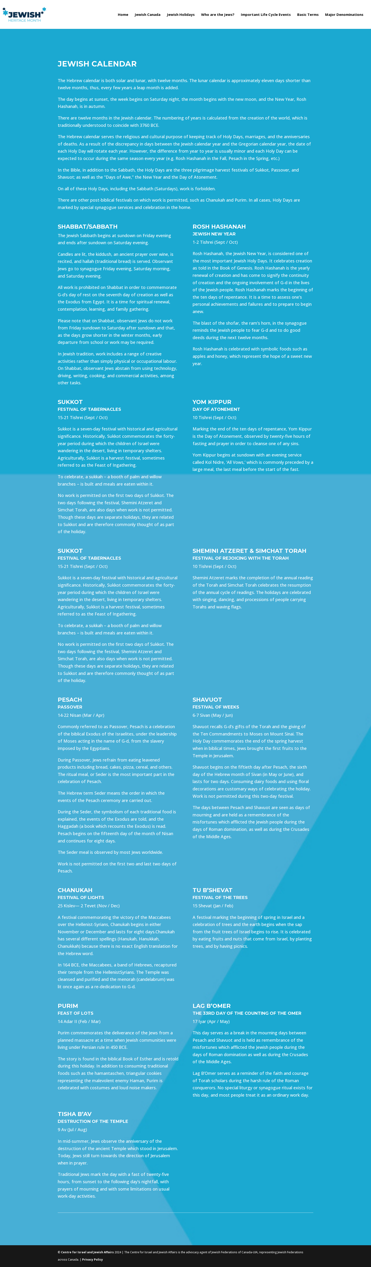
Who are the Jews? (217, 15)
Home (123, 15)
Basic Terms (308, 15)
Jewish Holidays (181, 15)
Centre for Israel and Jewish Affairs (87, 1252)
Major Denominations (344, 15)
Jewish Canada (147, 15)
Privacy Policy (92, 1260)
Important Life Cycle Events (266, 15)
